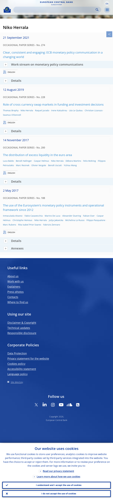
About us (13, 276)
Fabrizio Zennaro (51, 224)
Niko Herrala (27, 110)
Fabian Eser (89, 215)
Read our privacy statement (58, 470)
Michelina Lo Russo (74, 220)
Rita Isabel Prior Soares (29, 224)
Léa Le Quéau (76, 110)
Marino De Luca (52, 215)
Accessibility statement (21, 369)
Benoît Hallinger (24, 160)
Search (97, 9)
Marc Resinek (22, 165)
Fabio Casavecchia (34, 215)
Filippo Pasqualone (95, 220)
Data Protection (17, 353)
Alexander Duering (71, 215)
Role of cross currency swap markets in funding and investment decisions (53, 104)
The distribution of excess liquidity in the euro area (37, 155)
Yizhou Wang (70, 165)
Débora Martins (73, 160)
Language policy (17, 374)
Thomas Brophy (11, 110)
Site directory (17, 382)
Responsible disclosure (21, 333)
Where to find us (17, 302)
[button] (107, 3)
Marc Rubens (9, 224)
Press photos (15, 292)
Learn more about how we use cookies (58, 476)
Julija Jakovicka (56, 220)
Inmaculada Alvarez (13, 215)
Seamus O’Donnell (12, 114)
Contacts (12, 297)
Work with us (15, 281)
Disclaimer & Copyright (21, 322)
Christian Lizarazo (93, 110)
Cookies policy (16, 363)
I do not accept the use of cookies (58, 493)
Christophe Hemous (22, 220)
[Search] (55, 9)
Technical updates (18, 328)
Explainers (13, 286)
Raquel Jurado (42, 110)
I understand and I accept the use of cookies (58, 484)
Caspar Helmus (41, 160)
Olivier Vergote (38, 165)
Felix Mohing (89, 160)
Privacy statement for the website (28, 358)
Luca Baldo (8, 160)
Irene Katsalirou (59, 110)
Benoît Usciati (55, 165)
